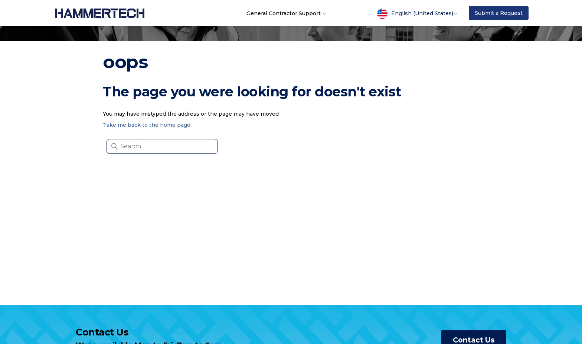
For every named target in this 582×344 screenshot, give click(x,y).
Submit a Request (499, 13)
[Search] (162, 146)
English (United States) (417, 14)
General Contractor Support (286, 13)
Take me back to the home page (146, 125)
